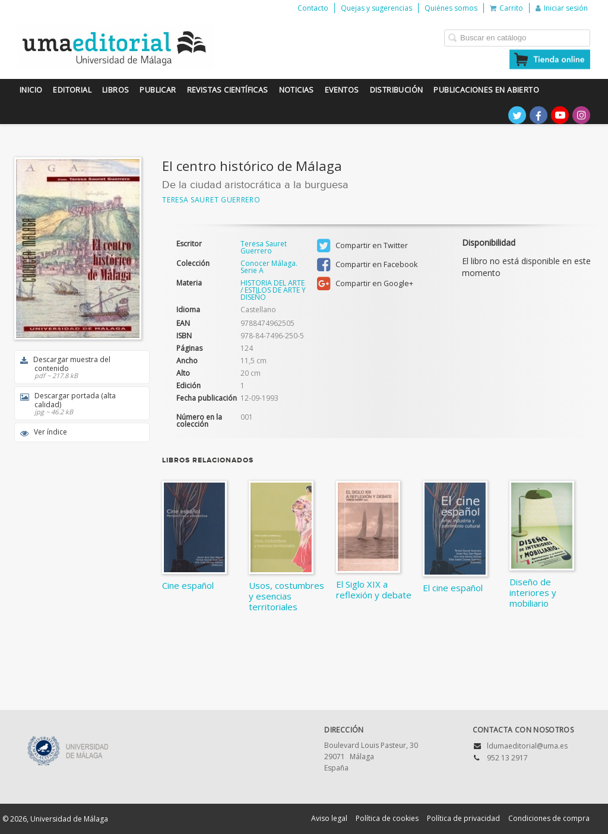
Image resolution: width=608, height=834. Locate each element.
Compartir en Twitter (362, 245)
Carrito (506, 8)
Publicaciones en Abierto (486, 90)
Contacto (312, 8)
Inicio (31, 90)
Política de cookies (387, 818)
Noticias (296, 90)
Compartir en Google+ (365, 283)
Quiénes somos (451, 8)
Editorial (72, 90)
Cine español (188, 585)
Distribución (396, 90)
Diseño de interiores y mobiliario (532, 592)
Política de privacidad (463, 818)
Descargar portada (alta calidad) (77, 403)
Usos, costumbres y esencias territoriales (286, 596)
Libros (115, 90)
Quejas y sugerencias (376, 8)
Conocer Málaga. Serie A (268, 267)
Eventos (342, 90)
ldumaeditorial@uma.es (527, 746)
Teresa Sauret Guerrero (211, 200)
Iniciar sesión (562, 8)
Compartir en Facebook (367, 264)
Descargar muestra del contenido (77, 367)
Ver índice (43, 432)
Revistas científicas (227, 90)
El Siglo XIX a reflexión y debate (373, 589)
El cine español (453, 588)
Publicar (158, 90)
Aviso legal (329, 818)
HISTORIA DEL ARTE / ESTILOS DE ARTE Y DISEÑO (273, 290)
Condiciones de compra (549, 818)
